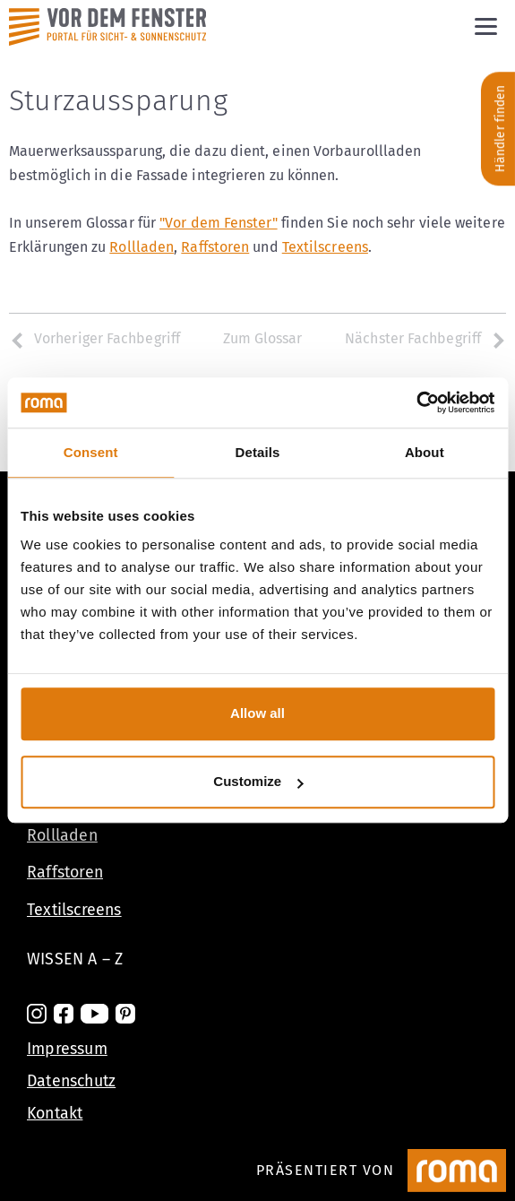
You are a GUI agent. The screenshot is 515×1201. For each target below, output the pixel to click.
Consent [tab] (91, 452)
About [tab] (424, 452)
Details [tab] (258, 452)
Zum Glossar (263, 338)
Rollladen (141, 246)
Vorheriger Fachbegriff (94, 339)
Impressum (67, 1048)
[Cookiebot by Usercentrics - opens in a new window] (416, 402)
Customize (258, 782)
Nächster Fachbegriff (425, 339)
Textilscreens (325, 246)
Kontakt (54, 1113)
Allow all (257, 713)
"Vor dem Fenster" (218, 222)
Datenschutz (71, 1081)
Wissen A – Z (75, 959)
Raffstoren (215, 246)
